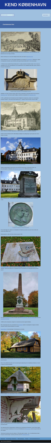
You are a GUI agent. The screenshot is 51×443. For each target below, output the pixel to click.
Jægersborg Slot (30, 56)
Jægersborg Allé (8, 317)
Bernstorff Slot (24, 317)
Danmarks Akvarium (18, 169)
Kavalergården (3, 329)
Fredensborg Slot (32, 95)
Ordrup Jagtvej (32, 317)
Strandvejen (20, 325)
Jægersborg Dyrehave (6, 319)
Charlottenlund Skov (4, 267)
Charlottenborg (29, 59)
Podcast (26, 439)
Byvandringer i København (11, 439)
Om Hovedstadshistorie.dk (35, 439)
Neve (2, 441)
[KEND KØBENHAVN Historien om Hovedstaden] (25, 4)
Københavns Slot (4, 95)
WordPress (9, 441)
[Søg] (6, 15)
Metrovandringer (21, 439)
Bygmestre (3, 439)
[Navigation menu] (46, 15)
